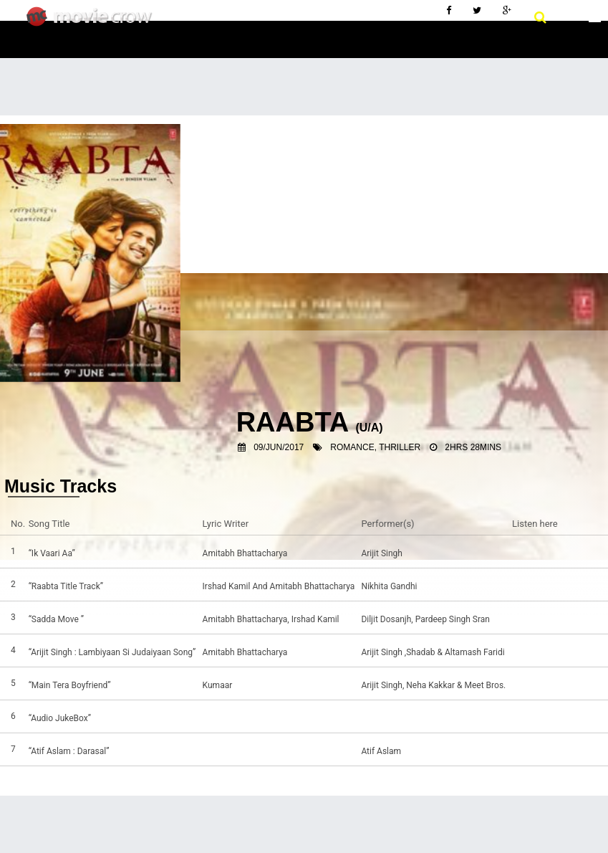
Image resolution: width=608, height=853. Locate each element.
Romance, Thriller (375, 447)
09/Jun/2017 (279, 447)
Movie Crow (92, 22)
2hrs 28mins (473, 447)
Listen (527, 553)
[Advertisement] (304, 223)
